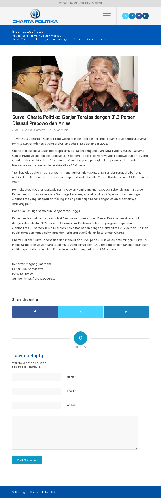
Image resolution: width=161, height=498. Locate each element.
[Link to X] (125, 16)
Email (71, 391)
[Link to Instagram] (145, 16)
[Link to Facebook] (139, 16)
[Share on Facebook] (35, 312)
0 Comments (37, 130)
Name (71, 377)
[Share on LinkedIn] (126, 312)
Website (72, 405)
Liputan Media (60, 130)
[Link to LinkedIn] (132, 16)
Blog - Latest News (27, 31)
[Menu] (104, 16)
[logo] (67, 16)
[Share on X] (80, 312)
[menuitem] (104, 16)
